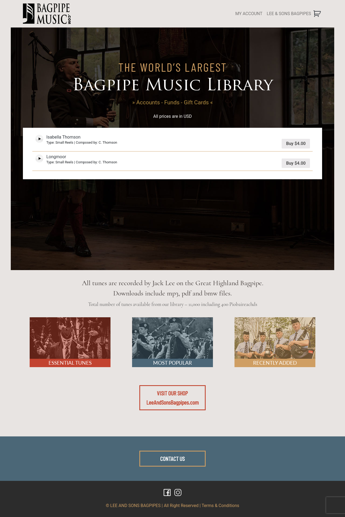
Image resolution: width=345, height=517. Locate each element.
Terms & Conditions (220, 505)
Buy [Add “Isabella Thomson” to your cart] (296, 143)
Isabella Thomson (63, 137)
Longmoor (56, 156)
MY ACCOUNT (249, 13)
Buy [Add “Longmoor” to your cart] (296, 163)
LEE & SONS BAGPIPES (289, 13)
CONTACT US (172, 458)
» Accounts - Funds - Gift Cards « (172, 102)
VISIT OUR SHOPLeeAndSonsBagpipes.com (172, 398)
